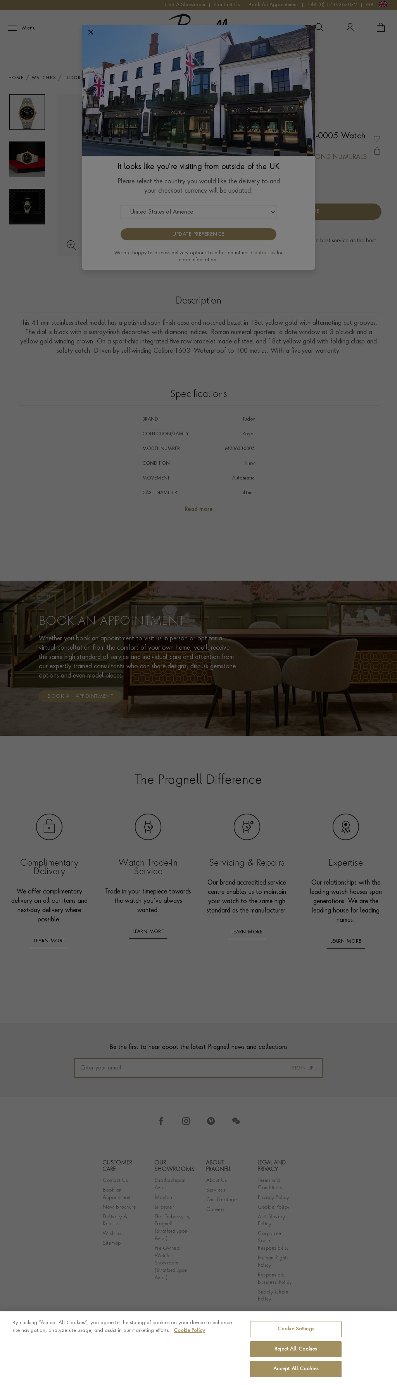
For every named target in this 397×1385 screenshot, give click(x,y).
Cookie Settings (296, 1329)
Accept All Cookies (295, 1368)
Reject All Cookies (295, 1349)
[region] (198, 1348)
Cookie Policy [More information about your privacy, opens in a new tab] (189, 1330)
